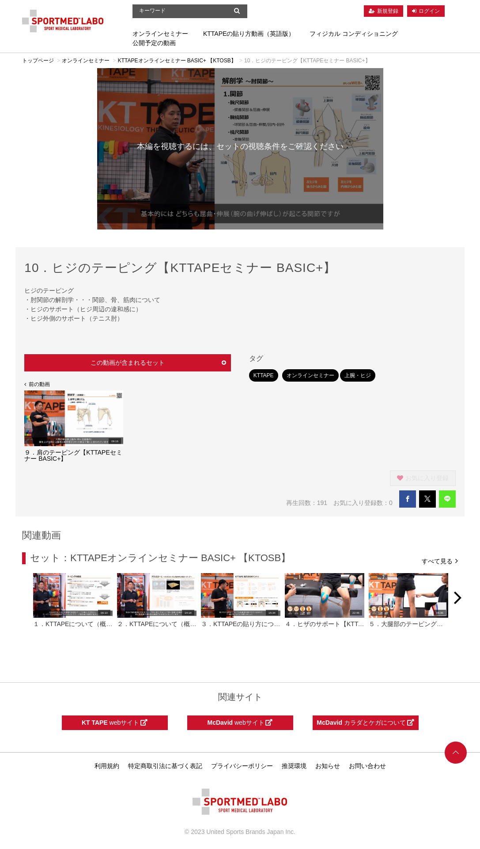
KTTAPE (263, 375)
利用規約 (106, 765)
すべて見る (440, 560)
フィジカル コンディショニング (354, 33)
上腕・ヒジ (357, 375)
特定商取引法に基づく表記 (165, 765)
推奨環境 (294, 765)
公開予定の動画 (154, 42)
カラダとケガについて (365, 722)
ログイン (429, 11)
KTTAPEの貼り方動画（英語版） (249, 33)
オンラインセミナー (160, 33)
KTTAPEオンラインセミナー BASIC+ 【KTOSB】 (177, 60)
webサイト (114, 722)
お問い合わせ (367, 765)
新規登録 (387, 11)
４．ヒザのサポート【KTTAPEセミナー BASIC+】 (355, 623)
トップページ (38, 60)
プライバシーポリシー (242, 765)
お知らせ (327, 765)
